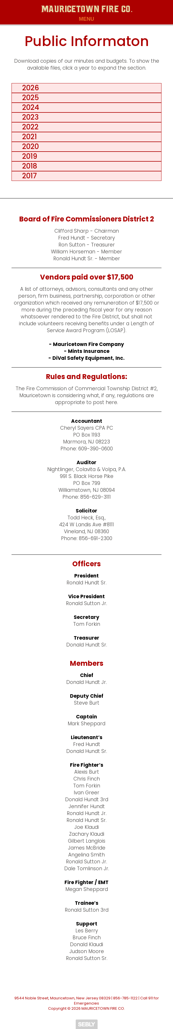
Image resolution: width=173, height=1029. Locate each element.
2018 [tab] (28, 166)
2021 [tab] (28, 136)
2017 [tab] (28, 176)
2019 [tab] (28, 156)
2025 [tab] (29, 97)
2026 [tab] (29, 88)
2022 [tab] (29, 127)
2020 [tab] (29, 146)
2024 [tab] (29, 107)
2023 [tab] (29, 117)
